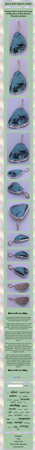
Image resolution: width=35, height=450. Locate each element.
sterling (15, 405)
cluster (19, 396)
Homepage (18, 436)
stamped (20, 409)
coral (15, 412)
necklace (18, 415)
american (25, 392)
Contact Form (18, 441)
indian (10, 422)
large (8, 393)
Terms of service (18, 447)
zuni (27, 412)
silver (14, 392)
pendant (19, 402)
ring (15, 426)
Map (18, 439)
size (12, 419)
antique (26, 409)
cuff (9, 412)
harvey (10, 427)
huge (8, 419)
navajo (18, 422)
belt (16, 419)
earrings (9, 400)
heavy (10, 415)
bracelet (25, 399)
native (13, 395)
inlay (18, 429)
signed (13, 402)
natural (24, 406)
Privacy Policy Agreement (18, 444)
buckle (26, 415)
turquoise (24, 418)
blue (25, 402)
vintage (24, 426)
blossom (27, 423)
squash (21, 412)
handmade (16, 400)
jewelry (12, 408)
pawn (25, 396)
